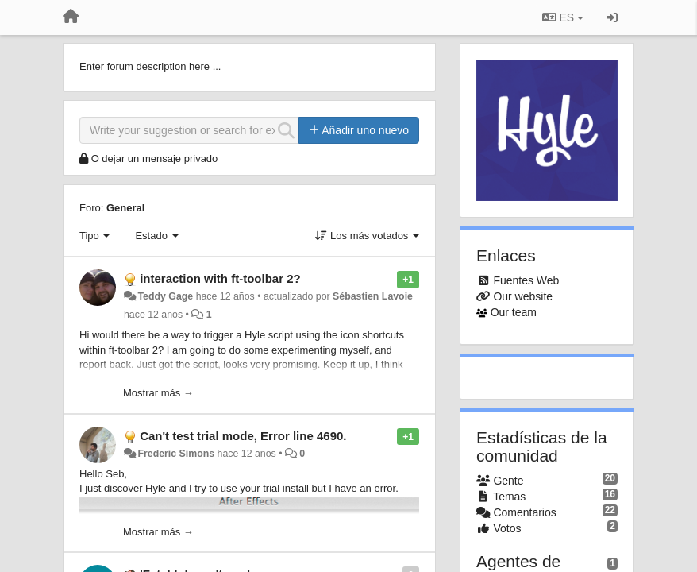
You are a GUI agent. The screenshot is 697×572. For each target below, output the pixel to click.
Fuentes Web (526, 280)
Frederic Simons (175, 453)
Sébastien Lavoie (373, 296)
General (125, 208)
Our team (514, 312)
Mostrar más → (158, 393)
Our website (523, 296)
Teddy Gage (165, 296)
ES (562, 17)
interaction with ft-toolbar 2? (220, 278)
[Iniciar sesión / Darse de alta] (612, 17)
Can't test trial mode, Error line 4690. (243, 436)
